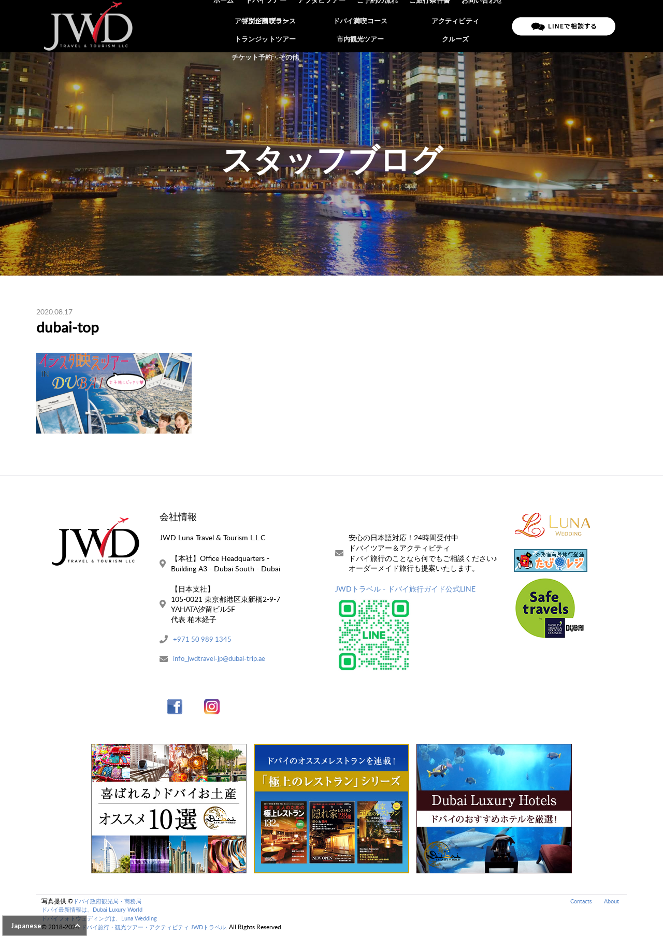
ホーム (232, 26)
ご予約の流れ (381, 26)
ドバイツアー (273, 26)
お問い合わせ (483, 26)
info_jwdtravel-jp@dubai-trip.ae (222, 660)
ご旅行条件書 (432, 26)
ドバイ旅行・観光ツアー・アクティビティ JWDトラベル (160, 928)
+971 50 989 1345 (203, 640)
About (610, 902)
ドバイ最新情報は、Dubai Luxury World (96, 910)
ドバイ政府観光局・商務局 (110, 902)
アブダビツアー (327, 26)
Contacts (578, 902)
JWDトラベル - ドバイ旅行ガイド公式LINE (405, 589)
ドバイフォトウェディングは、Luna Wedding (104, 919)
